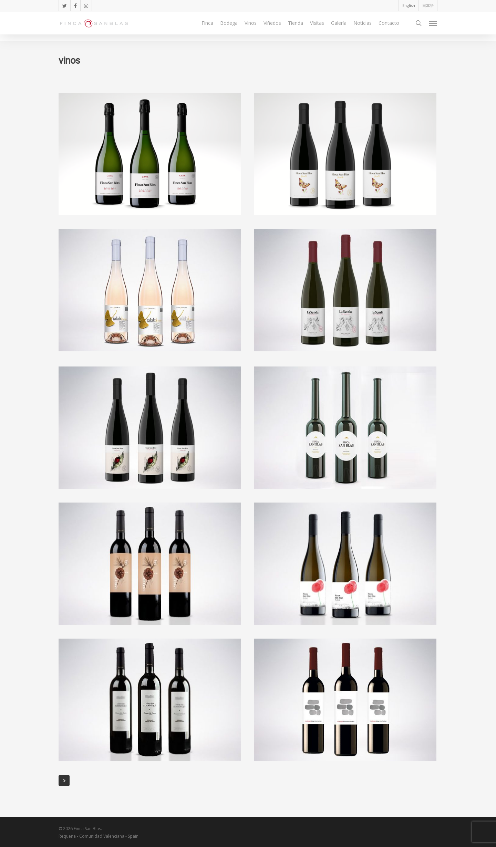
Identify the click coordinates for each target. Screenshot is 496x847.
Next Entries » (64, 780)
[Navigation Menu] (433, 26)
